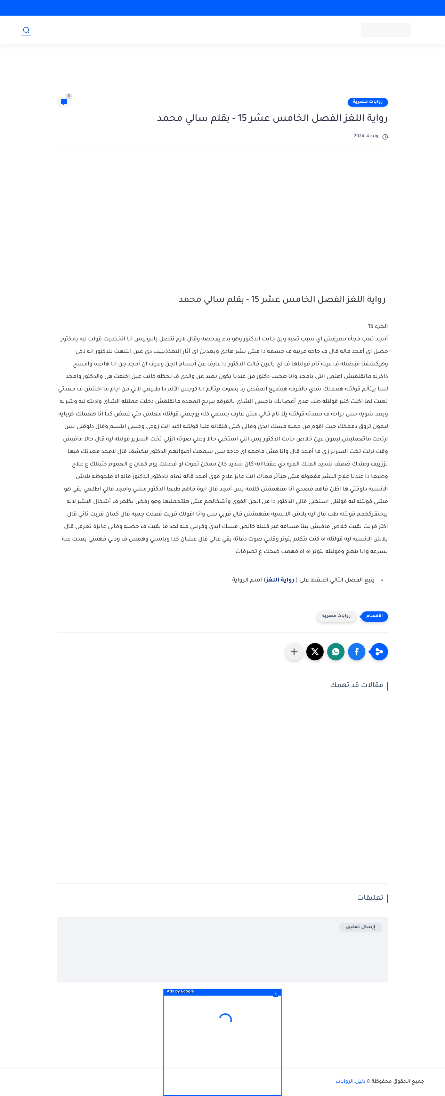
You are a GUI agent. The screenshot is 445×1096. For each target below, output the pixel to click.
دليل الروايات (350, 1082)
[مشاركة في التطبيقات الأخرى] (294, 651)
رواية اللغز (280, 580)
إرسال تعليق (360, 927)
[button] (356, 651)
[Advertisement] (222, 73)
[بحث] (26, 30)
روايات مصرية (368, 102)
